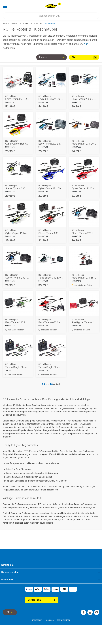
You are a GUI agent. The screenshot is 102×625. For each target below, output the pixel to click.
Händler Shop (63, 620)
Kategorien (13, 23)
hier (86, 44)
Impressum (37, 620)
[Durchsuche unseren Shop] (51, 16)
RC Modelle (24, 23)
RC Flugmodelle (36, 23)
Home (5, 23)
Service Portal (42, 600)
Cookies (50, 620)
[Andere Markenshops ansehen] (59, 4)
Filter (84, 57)
